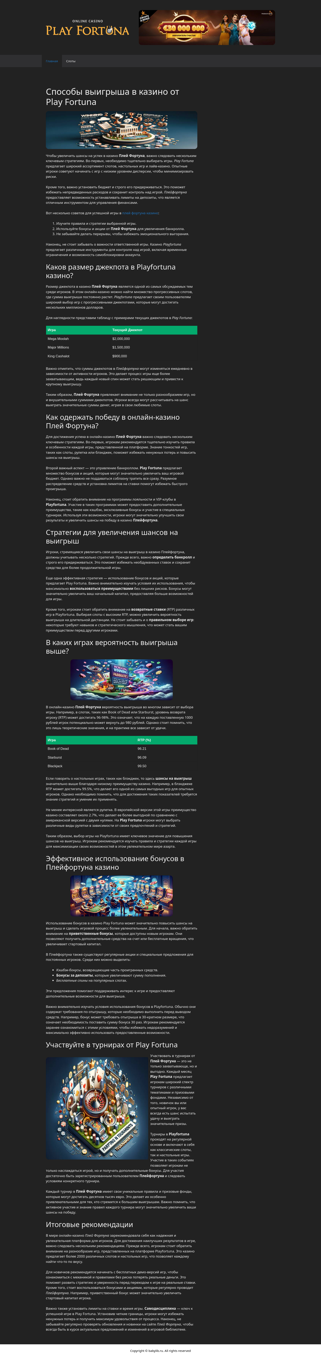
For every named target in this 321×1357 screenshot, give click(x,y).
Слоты (71, 61)
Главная (52, 61)
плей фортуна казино (140, 213)
